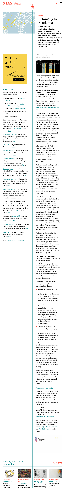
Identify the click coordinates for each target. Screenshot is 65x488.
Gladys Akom (16, 129)
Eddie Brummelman (9, 134)
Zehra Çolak (16, 216)
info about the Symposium (15, 240)
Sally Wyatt (6, 232)
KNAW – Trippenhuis (18, 75)
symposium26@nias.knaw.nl (45, 416)
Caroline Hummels (9, 159)
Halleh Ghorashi (8, 150)
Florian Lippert (8, 169)
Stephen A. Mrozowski (10, 179)
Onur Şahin (15, 210)
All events (57, 463)
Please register (18, 80)
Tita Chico (6, 145)
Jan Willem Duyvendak (50, 427)
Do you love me (20, 108)
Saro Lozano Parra (9, 189)
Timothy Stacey (8, 224)
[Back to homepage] (12, 3)
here (9, 131)
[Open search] (56, 3)
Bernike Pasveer (44, 429)
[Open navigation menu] (61, 3)
